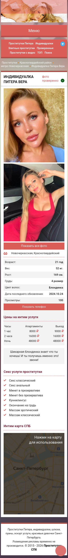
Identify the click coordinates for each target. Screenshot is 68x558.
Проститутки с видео (22, 52)
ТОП (39, 52)
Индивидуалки (44, 43)
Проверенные (45, 48)
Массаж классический (24, 415)
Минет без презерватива (26, 395)
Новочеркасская (21, 253)
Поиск (48, 52)
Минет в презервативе (24, 390)
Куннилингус (17, 400)
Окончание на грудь (22, 405)
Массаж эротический (23, 410)
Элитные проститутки (21, 48)
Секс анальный (19, 385)
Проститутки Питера (21, 43)
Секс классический (22, 380)
